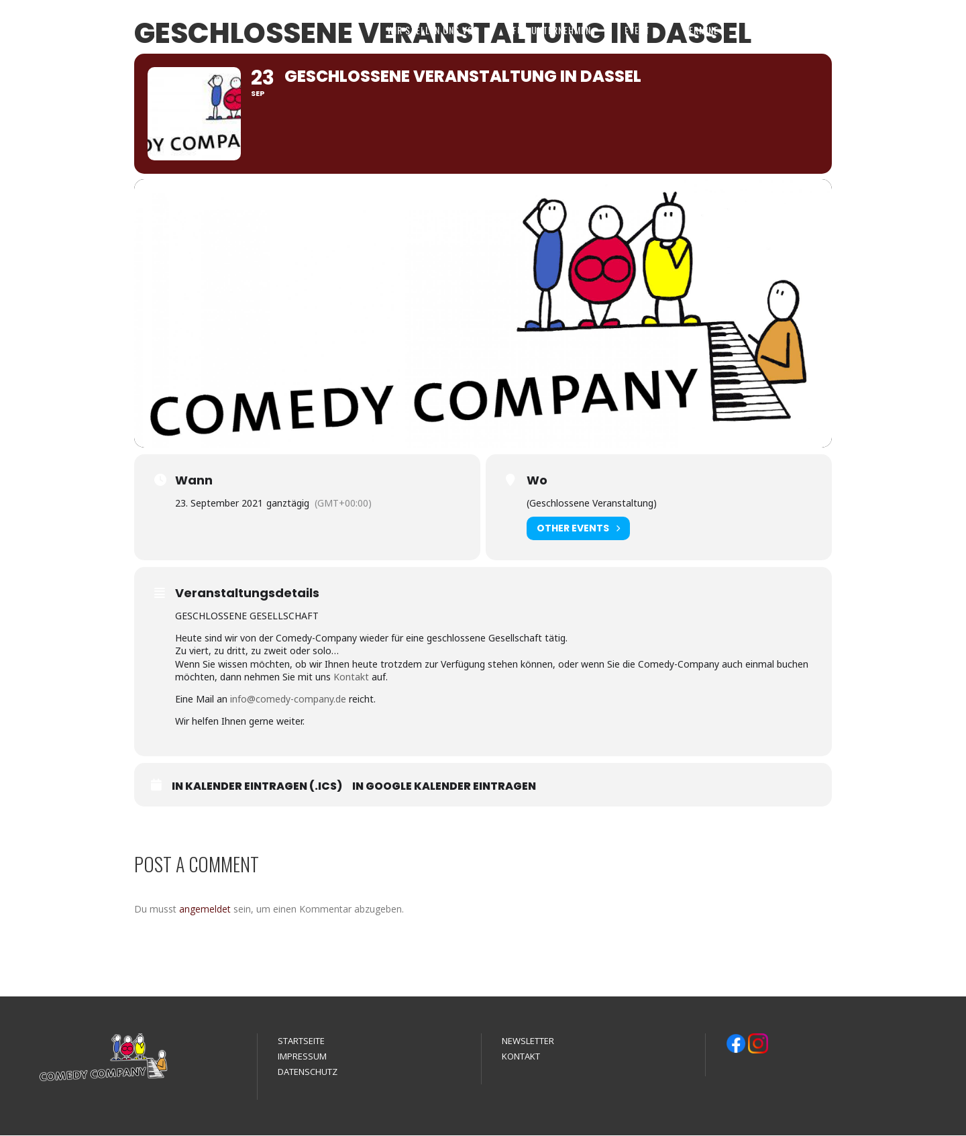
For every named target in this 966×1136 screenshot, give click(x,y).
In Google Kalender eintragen (444, 787)
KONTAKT (897, 30)
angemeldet (205, 909)
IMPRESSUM (302, 1057)
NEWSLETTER (528, 1041)
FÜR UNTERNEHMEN (552, 30)
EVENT (637, 30)
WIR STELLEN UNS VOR (433, 30)
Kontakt (351, 677)
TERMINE (701, 30)
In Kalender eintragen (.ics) (257, 787)
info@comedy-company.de (288, 699)
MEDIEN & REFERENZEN (798, 30)
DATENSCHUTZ (307, 1072)
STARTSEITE (301, 1041)
